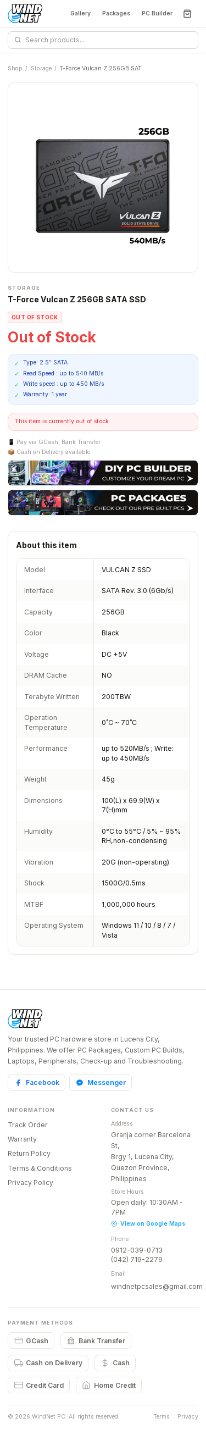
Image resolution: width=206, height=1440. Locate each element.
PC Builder (157, 13)
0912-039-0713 (137, 1250)
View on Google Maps (148, 1223)
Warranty (22, 1139)
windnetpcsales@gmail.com (157, 1286)
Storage (41, 68)
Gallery (80, 13)
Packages (116, 13)
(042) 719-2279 (137, 1259)
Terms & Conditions (40, 1168)
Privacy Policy (30, 1182)
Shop (15, 68)
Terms (161, 1416)
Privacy (187, 1416)
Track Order (28, 1125)
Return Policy (29, 1153)
